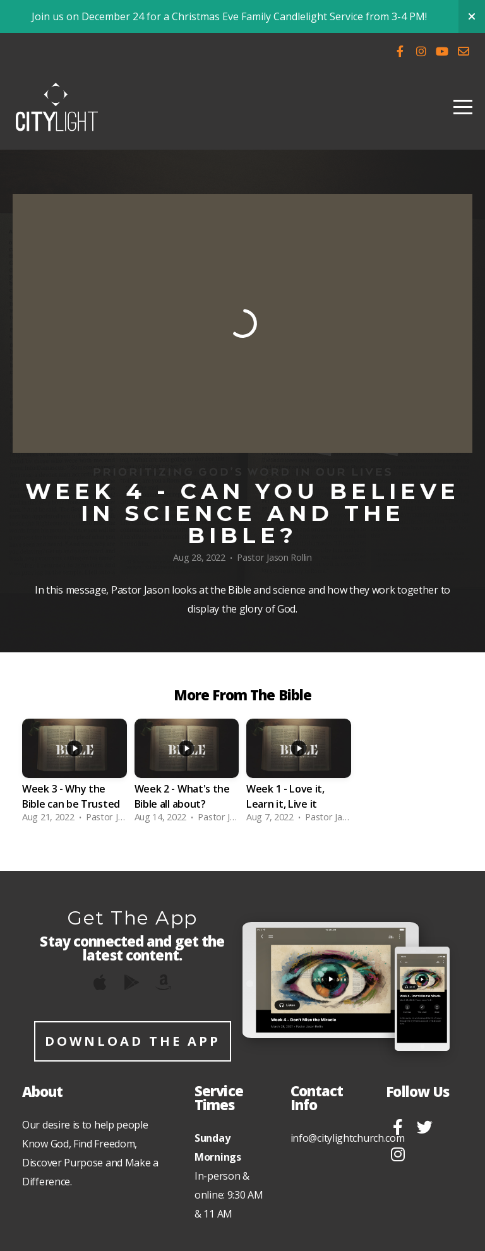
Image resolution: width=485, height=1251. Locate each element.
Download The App (132, 1041)
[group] (74, 774)
